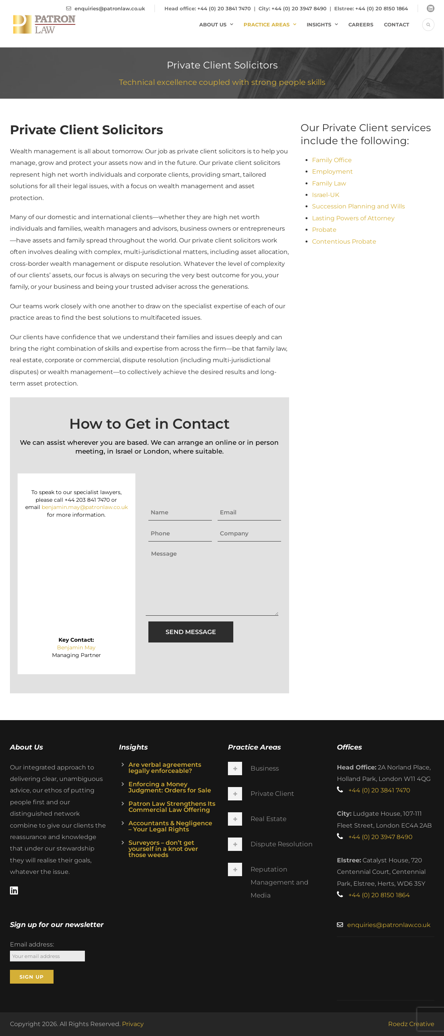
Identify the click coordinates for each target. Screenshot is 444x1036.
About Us (212, 24)
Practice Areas (266, 24)
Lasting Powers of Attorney (353, 218)
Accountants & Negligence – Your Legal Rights (170, 826)
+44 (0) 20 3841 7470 (224, 8)
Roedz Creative (411, 1024)
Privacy (133, 1024)
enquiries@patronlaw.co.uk (110, 8)
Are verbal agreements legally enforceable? (164, 767)
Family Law (329, 183)
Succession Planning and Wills (358, 206)
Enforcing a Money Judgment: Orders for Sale (169, 787)
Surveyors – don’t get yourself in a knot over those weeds (163, 849)
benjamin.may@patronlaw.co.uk (85, 507)
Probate (324, 229)
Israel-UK (325, 194)
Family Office (332, 160)
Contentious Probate (344, 241)
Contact (396, 24)
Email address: (32, 944)
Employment (332, 171)
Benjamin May (76, 647)
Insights (319, 24)
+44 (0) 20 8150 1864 (381, 8)
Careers (360, 24)
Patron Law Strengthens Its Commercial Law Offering (171, 806)
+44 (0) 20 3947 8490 (299, 8)
